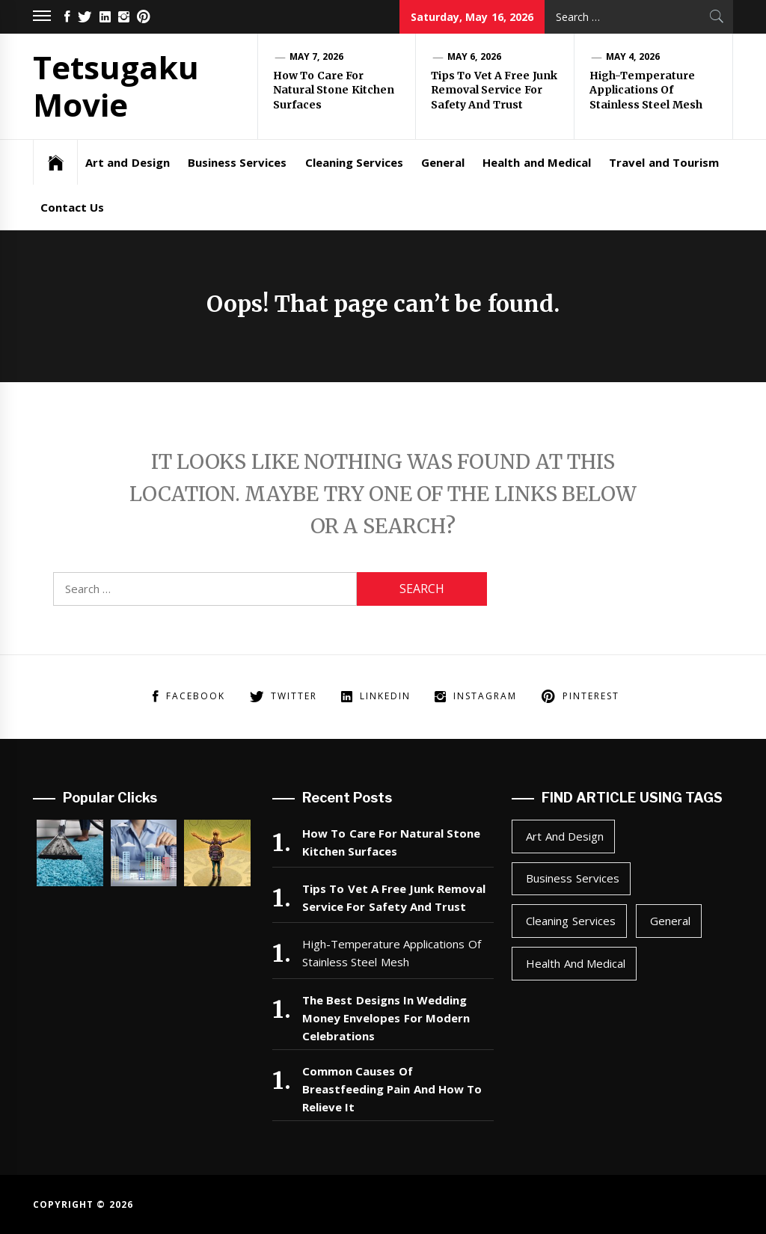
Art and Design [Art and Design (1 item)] (565, 836)
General (443, 162)
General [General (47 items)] (670, 920)
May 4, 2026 (633, 56)
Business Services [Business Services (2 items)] (572, 878)
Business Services (237, 162)
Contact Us (72, 207)
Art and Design (127, 162)
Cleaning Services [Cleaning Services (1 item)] (570, 920)
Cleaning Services (354, 162)
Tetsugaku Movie (116, 86)
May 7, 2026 (316, 56)
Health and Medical (536, 162)
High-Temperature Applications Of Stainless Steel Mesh (645, 90)
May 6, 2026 (474, 56)
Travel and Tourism (664, 162)
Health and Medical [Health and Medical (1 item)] (575, 963)
